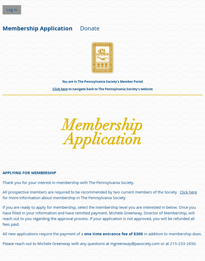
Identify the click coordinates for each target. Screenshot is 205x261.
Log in (11, 9)
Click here (60, 89)
